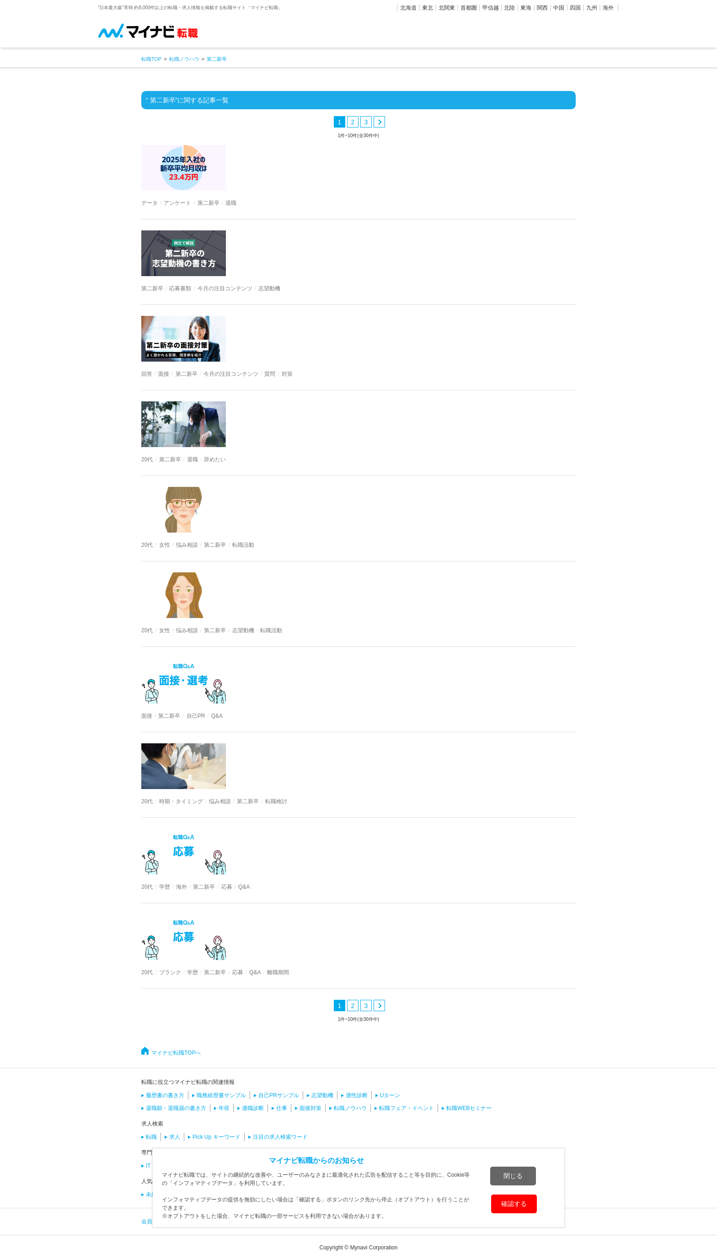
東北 (427, 8)
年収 (224, 1108)
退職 (230, 203)
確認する (514, 1203)
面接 (163, 374)
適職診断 (253, 1108)
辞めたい (215, 459)
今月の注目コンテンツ (225, 288)
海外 (608, 8)
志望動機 (269, 288)
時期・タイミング (181, 801)
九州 (591, 8)
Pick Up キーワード (217, 1137)
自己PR (196, 716)
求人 (174, 1137)
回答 (146, 374)
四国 (575, 8)
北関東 (447, 8)
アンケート (177, 203)
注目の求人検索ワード (280, 1137)
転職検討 (276, 801)
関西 (542, 8)
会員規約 (152, 1221)
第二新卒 (208, 203)
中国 (558, 8)
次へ (379, 122)
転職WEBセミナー (469, 1108)
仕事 (281, 1108)
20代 (147, 459)
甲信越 (490, 8)
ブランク (170, 972)
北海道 (408, 8)
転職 (151, 1137)
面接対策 (310, 1108)
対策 (287, 374)
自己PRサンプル (278, 1095)
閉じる (513, 1175)
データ (149, 203)
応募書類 (180, 288)
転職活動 (243, 545)
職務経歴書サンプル (221, 1095)
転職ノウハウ (350, 1108)
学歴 (164, 887)
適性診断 (357, 1095)
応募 (226, 887)
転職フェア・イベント (406, 1108)
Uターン (390, 1095)
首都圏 (468, 8)
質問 (269, 374)
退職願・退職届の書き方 (176, 1108)
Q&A (217, 716)
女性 (164, 545)
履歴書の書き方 (165, 1095)
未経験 (154, 1194)
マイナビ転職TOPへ (176, 1053)
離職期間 (278, 972)
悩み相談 (187, 545)
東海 (525, 8)
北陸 (509, 8)
